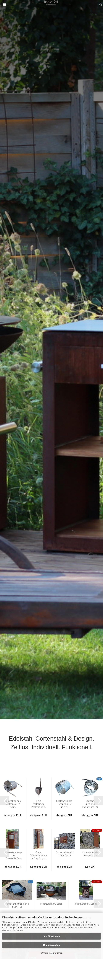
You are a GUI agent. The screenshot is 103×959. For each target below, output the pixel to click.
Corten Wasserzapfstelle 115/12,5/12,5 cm (38, 855)
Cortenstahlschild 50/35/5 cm (64, 854)
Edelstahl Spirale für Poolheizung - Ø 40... (90, 804)
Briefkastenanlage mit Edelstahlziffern (13, 855)
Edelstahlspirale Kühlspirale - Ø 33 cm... (13, 804)
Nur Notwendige (51, 945)
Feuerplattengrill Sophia (85, 904)
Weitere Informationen (52, 953)
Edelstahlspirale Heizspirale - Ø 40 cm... (64, 804)
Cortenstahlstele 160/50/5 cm (90, 854)
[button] (4, 800)
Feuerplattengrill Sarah (51, 904)
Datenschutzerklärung (12, 930)
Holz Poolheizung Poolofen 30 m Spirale (38, 804)
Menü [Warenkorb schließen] (4, 4)
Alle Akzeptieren (51, 936)
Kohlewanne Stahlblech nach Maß (17, 905)
